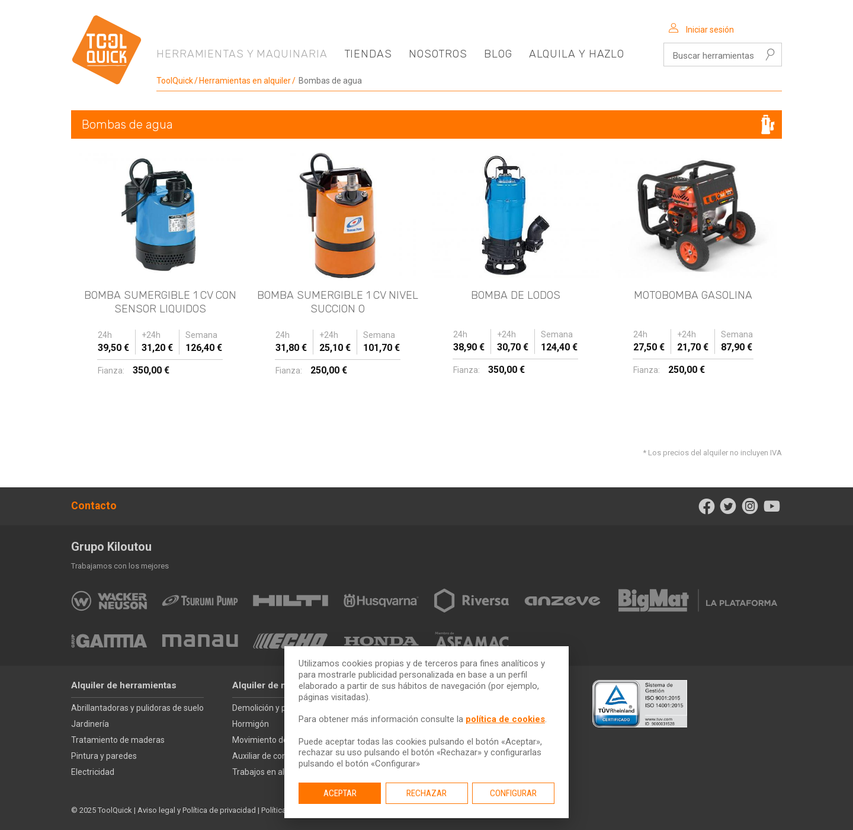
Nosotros (438, 53)
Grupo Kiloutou (111, 547)
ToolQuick (174, 80)
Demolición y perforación (278, 708)
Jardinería (90, 724)
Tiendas (368, 53)
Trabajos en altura (266, 772)
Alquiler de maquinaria (280, 685)
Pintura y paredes (104, 756)
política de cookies (505, 719)
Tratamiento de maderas (118, 740)
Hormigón (250, 724)
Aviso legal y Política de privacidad (196, 810)
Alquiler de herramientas (124, 685)
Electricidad (92, 772)
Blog (498, 53)
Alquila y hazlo (577, 53)
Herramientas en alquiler (245, 80)
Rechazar (426, 793)
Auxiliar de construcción (276, 756)
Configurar (513, 793)
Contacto (94, 506)
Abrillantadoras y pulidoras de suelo (137, 708)
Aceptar (340, 793)
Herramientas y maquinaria (242, 53)
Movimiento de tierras (273, 740)
